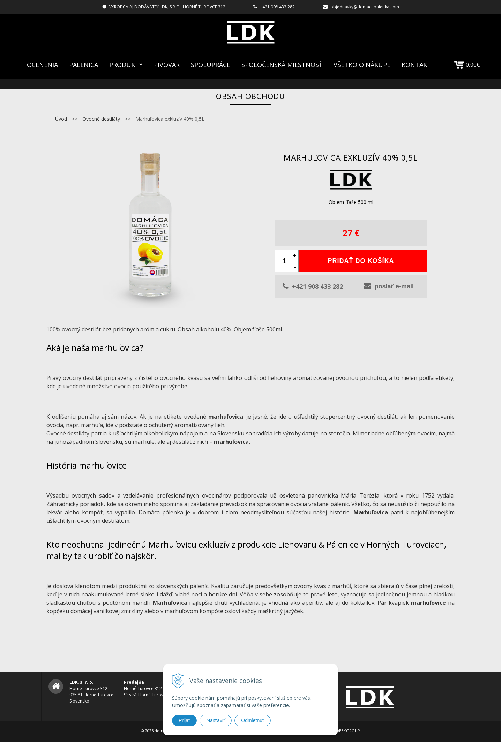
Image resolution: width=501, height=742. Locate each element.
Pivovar (167, 64)
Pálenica (83, 64)
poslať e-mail (389, 286)
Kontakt (416, 64)
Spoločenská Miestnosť (281, 64)
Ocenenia (42, 64)
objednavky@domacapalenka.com (364, 7)
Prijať (184, 720)
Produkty (126, 64)
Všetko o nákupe (362, 64)
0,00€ (467, 64)
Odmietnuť (252, 720)
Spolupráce (210, 64)
